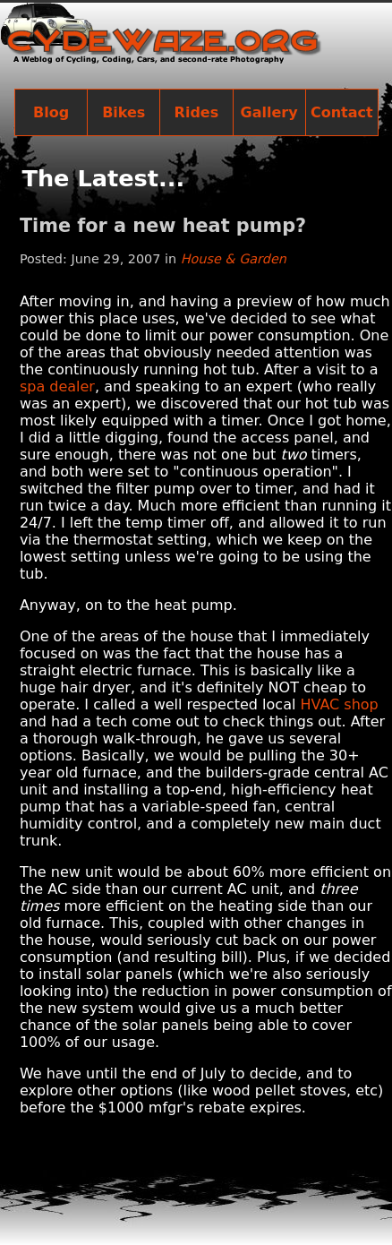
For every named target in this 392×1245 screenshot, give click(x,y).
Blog (51, 112)
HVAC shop (339, 704)
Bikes (123, 112)
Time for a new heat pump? (163, 225)
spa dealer (57, 386)
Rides (197, 112)
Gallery (269, 112)
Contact (342, 112)
